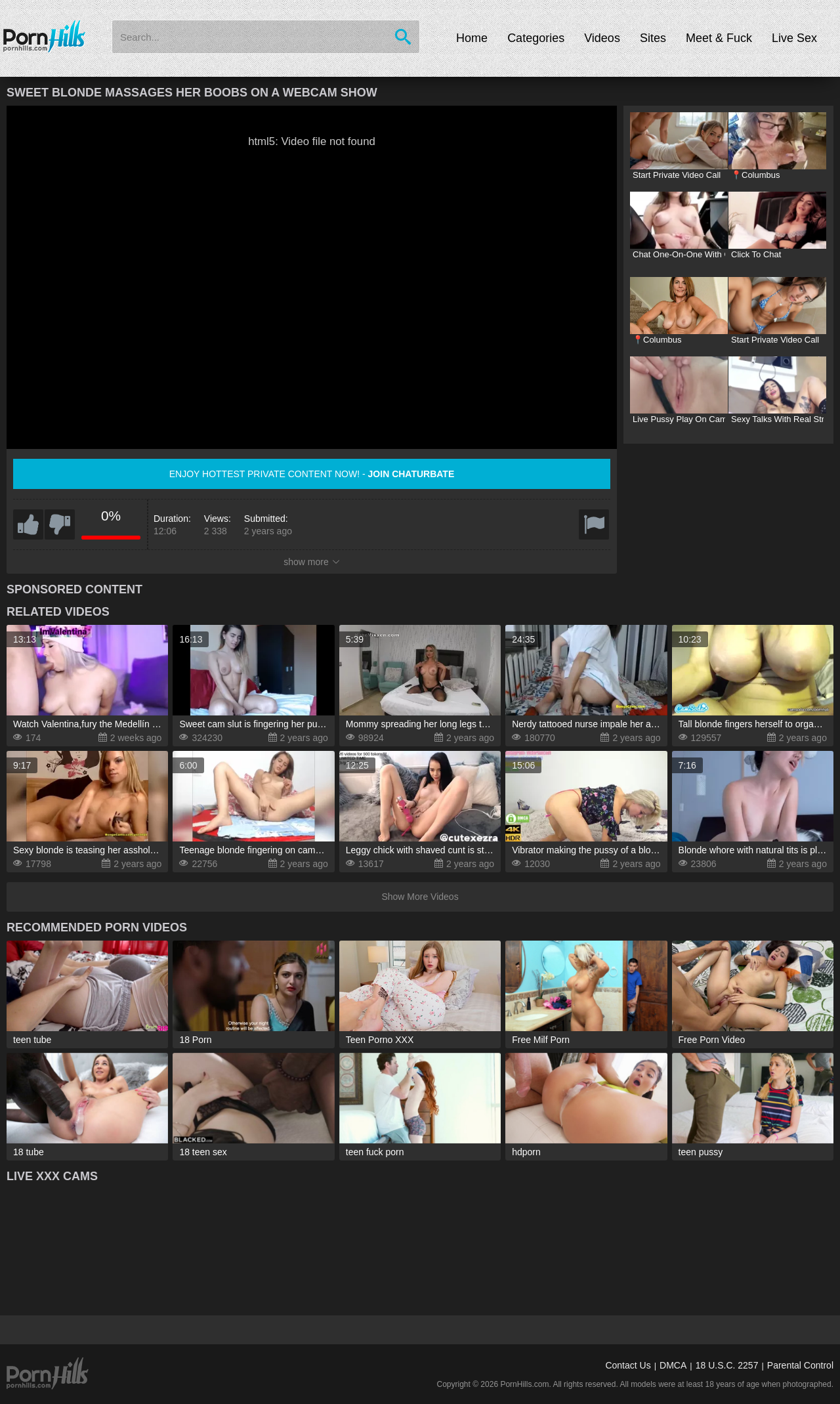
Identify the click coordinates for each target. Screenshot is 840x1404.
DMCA (673, 1365)
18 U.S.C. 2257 (727, 1365)
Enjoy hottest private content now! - (312, 474)
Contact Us (627, 1365)
